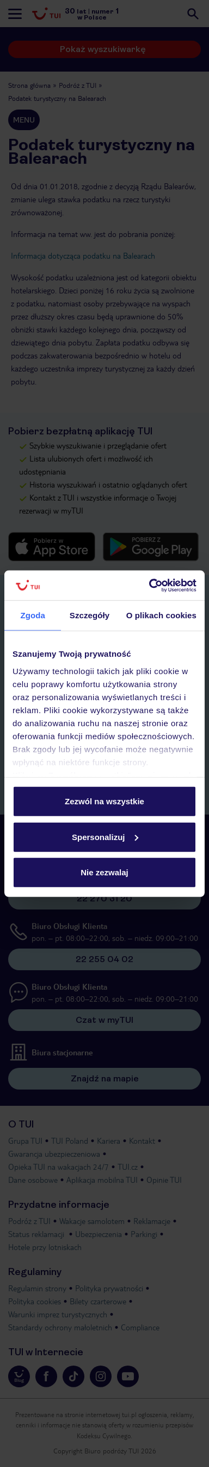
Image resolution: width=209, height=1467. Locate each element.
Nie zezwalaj (104, 872)
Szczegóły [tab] (89, 615)
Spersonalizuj (105, 836)
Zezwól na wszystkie (104, 801)
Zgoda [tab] (32, 615)
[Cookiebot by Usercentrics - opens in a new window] (149, 585)
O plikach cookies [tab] (161, 615)
